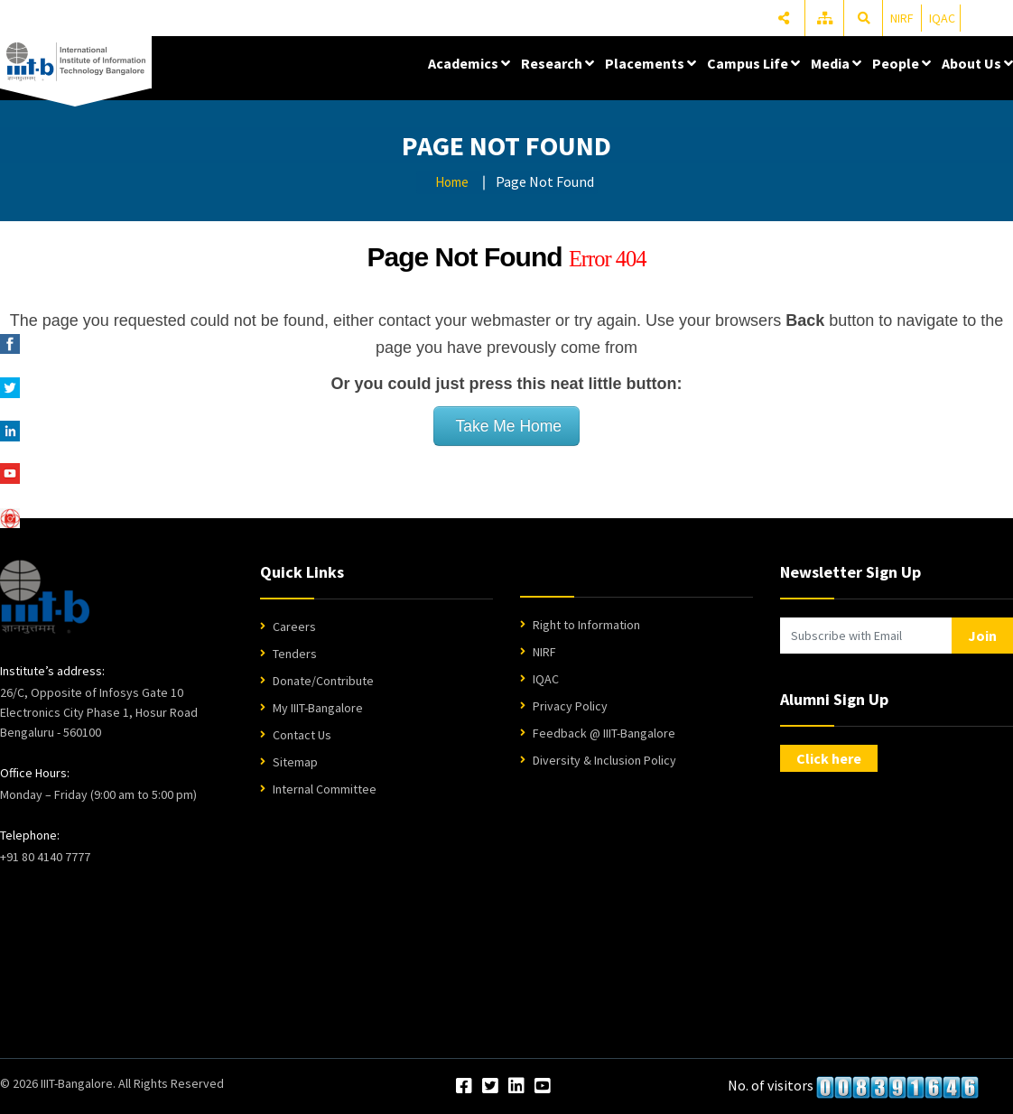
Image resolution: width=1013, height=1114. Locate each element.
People (901, 63)
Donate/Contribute (323, 681)
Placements (650, 63)
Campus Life (753, 63)
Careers (294, 626)
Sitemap (295, 762)
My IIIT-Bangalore (318, 708)
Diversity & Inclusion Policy (604, 760)
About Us (977, 63)
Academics (469, 63)
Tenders (295, 653)
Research (557, 63)
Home (452, 181)
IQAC (942, 18)
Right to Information (586, 625)
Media (836, 63)
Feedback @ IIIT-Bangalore (604, 733)
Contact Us (302, 735)
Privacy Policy (570, 706)
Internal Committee (324, 789)
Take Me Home (506, 426)
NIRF (902, 18)
